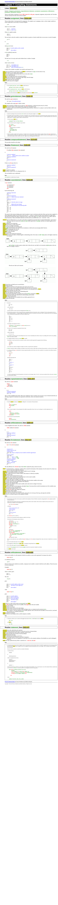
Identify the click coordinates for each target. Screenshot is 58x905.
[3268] (4, 298)
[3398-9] (4, 618)
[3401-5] (4, 620)
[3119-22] (5, 78)
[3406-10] (5, 621)
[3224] (4, 237)
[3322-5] (4, 481)
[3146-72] (29, 97)
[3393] (4, 616)
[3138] (4, 81)
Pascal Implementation (10, 1)
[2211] (33, 93)
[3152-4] (4, 106)
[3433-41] (5, 643)
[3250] (4, 290)
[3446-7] (4, 646)
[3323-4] (37, 554)
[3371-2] (4, 496)
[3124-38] (5, 80)
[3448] (4, 647)
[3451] (23, 72)
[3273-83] (5, 300)
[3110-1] (4, 73)
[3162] (15, 120)
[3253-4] (4, 292)
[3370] (4, 495)
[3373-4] (4, 497)
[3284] (4, 302)
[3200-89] (29, 182)
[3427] (4, 624)
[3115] (23, 90)
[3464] (4, 652)
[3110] (21, 86)
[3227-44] (5, 239)
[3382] (4, 501)
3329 (20, 554)
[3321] (4, 479)
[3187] (4, 172)
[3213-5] (4, 229)
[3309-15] (30, 432)
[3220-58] (5, 233)
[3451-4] (4, 650)
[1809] (37, 298)
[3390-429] (29, 563)
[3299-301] (20, 410)
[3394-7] (4, 617)
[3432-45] (5, 642)
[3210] (4, 227)
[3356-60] (5, 488)
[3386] (4, 504)
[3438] (4, 645)
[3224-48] (5, 235)
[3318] (10, 559)
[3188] (4, 173)
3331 (22, 554)
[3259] (4, 293)
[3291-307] (31, 387)
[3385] (4, 503)
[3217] (4, 231)
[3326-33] (5, 482)
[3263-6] (4, 295)
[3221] (4, 234)
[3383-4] (4, 502)
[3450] (4, 649)
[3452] (14, 658)
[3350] (4, 487)
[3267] (4, 297)
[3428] (29, 615)
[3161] (4, 109)
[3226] (4, 238)
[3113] (4, 76)
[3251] (4, 291)
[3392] (4, 615)
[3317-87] (28, 449)
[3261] (4, 294)
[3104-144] (27, 18)
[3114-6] (4, 77)
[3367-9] (4, 494)
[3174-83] (34, 141)
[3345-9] (4, 486)
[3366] (4, 493)
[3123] (4, 79)
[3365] (4, 491)
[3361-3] (4, 489)
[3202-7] (4, 224)
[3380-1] (4, 500)
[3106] (4, 72)
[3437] (4, 644)
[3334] (4, 483)
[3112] (4, 75)
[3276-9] (4, 301)
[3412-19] (5, 622)
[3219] (4, 232)
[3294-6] (12, 410)
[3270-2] (4, 299)
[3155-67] (5, 107)
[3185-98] (27, 146)
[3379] (4, 498)
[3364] (4, 490)
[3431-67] (26, 639)
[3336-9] (4, 485)
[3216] (4, 230)
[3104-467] (13, 8)
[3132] (19, 93)
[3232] (4, 289)
